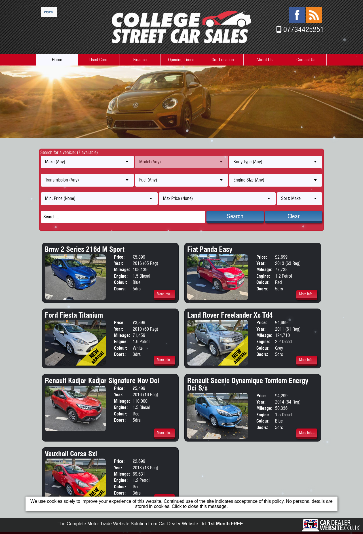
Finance (140, 59)
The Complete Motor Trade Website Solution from (150, 529)
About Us (264, 59)
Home (57, 59)
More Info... (164, 294)
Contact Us (305, 59)
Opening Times (181, 59)
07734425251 (303, 29)
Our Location (223, 59)
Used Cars (98, 59)
